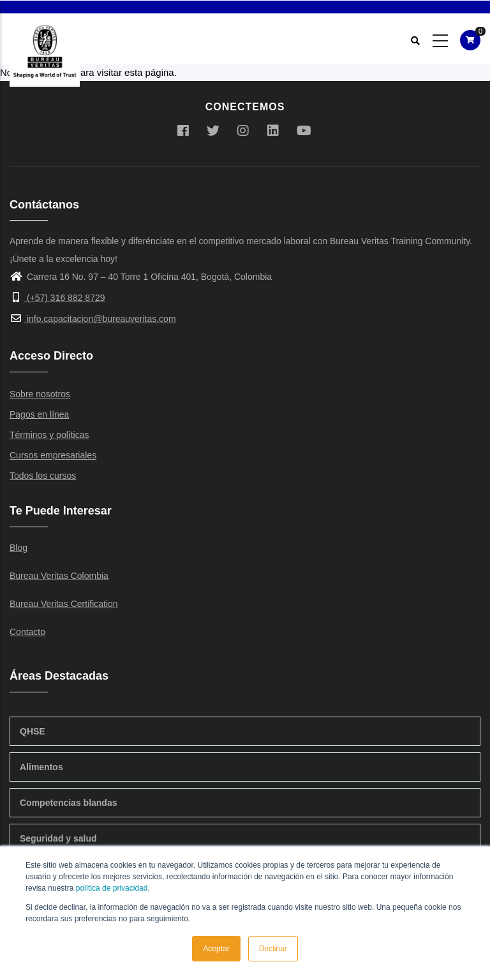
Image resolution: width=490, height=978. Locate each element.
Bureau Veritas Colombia (59, 576)
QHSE (32, 731)
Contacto (27, 632)
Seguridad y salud (58, 838)
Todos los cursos (43, 476)
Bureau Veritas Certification (64, 604)
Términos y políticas (49, 435)
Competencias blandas (68, 803)
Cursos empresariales (53, 455)
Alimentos (41, 767)
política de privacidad (112, 888)
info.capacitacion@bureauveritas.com (93, 319)
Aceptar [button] (216, 948)
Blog (18, 548)
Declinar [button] (273, 948)
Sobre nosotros (40, 394)
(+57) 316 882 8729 (57, 298)
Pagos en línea (39, 414)
